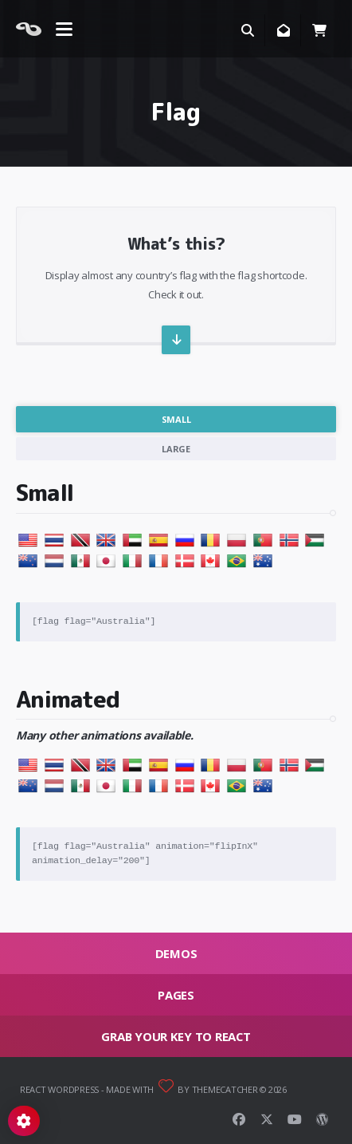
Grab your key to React (175, 1036)
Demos (176, 953)
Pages (176, 995)
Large (176, 449)
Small (176, 419)
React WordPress (59, 1089)
